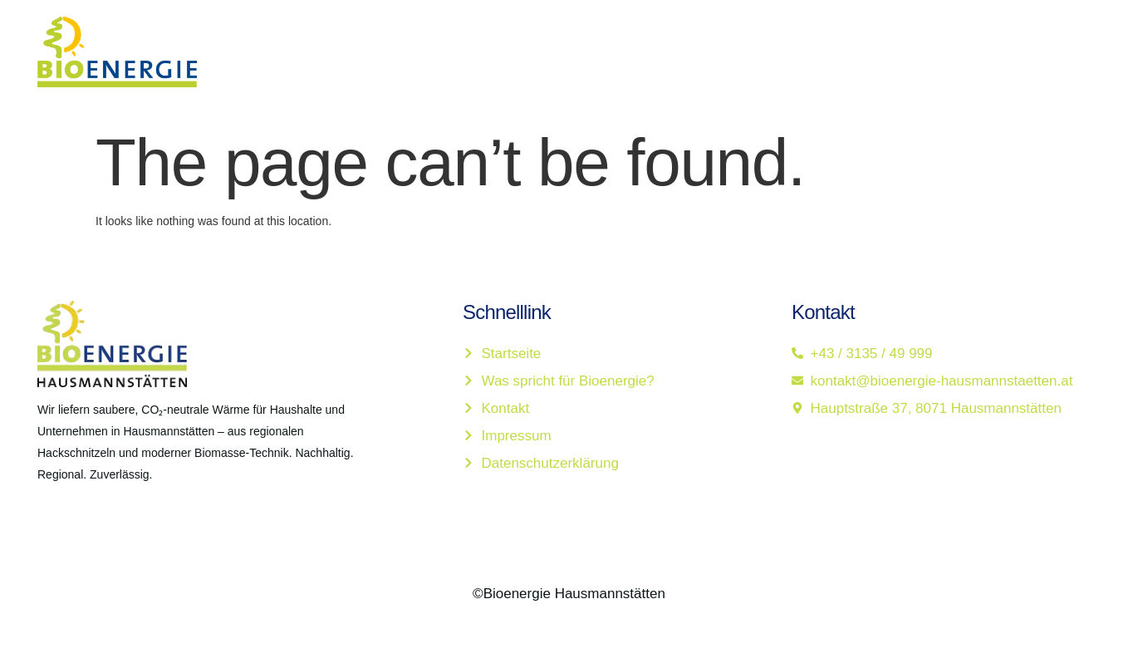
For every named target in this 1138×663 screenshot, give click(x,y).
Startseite (510, 60)
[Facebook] (40, 533)
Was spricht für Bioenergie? (665, 60)
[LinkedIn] (113, 533)
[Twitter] (77, 533)
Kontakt (813, 60)
